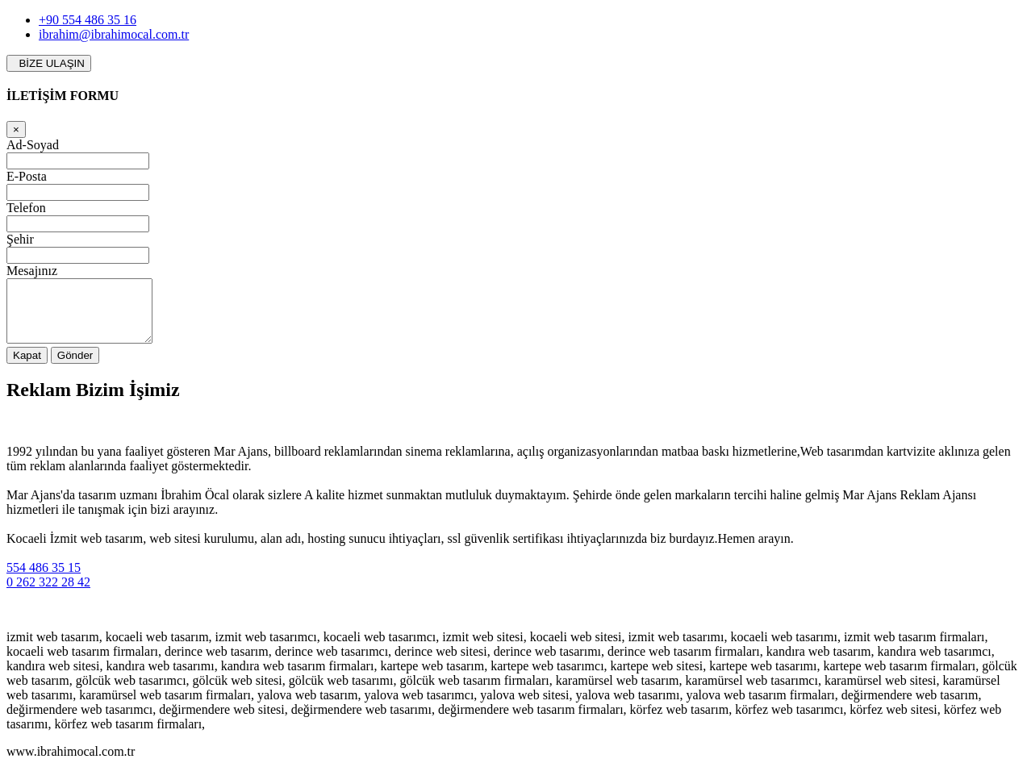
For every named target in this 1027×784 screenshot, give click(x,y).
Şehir (20, 239)
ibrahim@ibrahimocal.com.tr (114, 34)
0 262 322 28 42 (48, 594)
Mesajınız (31, 270)
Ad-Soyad (32, 145)
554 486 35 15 (43, 579)
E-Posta (26, 176)
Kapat (27, 367)
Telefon (26, 208)
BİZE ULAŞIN (49, 63)
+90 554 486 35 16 (87, 20)
